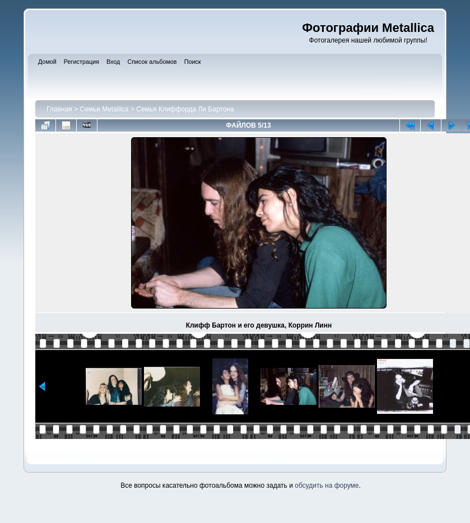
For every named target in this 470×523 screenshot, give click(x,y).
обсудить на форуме (327, 485)
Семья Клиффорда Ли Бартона (185, 109)
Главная (59, 109)
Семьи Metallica (104, 109)
